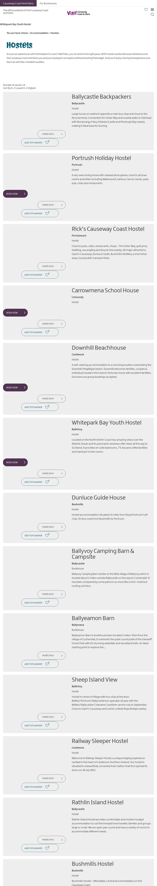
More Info (46, 134)
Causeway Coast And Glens (18, 3)
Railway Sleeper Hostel (100, 655)
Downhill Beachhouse (99, 314)
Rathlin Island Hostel (98, 708)
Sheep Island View (94, 602)
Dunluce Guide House (99, 446)
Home (24, 33)
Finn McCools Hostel (97, 805)
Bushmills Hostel (93, 760)
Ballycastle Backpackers (101, 97)
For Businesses (48, 3)
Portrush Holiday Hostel (101, 150)
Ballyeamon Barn (93, 549)
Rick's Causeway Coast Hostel (108, 212)
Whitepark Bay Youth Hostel (107, 380)
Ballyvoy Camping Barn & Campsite (103, 494)
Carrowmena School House (105, 265)
